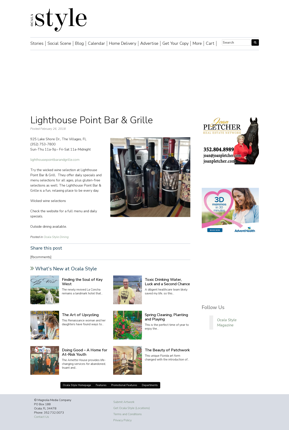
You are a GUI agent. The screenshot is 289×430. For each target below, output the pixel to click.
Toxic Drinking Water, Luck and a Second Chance (167, 282)
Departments (150, 385)
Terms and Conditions (127, 414)
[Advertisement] (144, 82)
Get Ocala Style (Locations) (131, 408)
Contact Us (41, 417)
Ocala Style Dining (56, 237)
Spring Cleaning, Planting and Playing (166, 317)
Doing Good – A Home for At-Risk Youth (84, 352)
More (197, 43)
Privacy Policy (122, 420)
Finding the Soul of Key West (82, 282)
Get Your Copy (175, 43)
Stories (36, 43)
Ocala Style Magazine (227, 322)
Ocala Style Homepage (77, 385)
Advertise (149, 43)
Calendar (96, 43)
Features (101, 385)
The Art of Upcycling (80, 314)
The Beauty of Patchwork (167, 350)
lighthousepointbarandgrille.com (54, 159)
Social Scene (59, 43)
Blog (79, 43)
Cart (210, 43)
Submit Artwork (123, 402)
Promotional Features (124, 385)
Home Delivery (122, 43)
